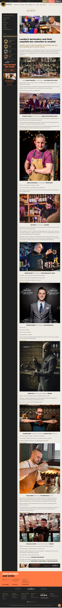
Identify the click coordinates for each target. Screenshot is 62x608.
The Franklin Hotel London (51, 80)
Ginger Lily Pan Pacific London (49, 116)
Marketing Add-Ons (52, 561)
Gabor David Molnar (32, 182)
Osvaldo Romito (27, 433)
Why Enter (23, 597)
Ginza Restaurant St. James (48, 273)
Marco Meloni (30, 495)
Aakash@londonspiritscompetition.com (19, 605)
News (4, 21)
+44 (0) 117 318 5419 (35, 605)
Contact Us (4, 598)
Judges (26, 4)
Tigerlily (51, 543)
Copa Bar (46, 224)
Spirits (44, 4)
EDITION (50, 393)
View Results (34, 561)
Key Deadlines (25, 584)
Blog (34, 4)
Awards (3, 596)
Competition (16, 4)
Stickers (37, 4)
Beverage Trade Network (37, 557)
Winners (30, 4)
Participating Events (35, 597)
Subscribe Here (44, 597)
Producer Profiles (7, 29)
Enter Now (5, 70)
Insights (5, 19)
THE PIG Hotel (49, 182)
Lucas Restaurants (48, 325)
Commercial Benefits (12, 70)
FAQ (3, 597)
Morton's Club (47, 433)
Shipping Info (24, 598)
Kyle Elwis (33, 224)
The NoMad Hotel (44, 495)
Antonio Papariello (30, 80)
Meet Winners (5, 584)
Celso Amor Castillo (31, 543)
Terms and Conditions (54, 596)
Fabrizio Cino (31, 393)
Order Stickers (43, 561)
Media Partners (15, 597)
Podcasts (5, 27)
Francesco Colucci (27, 116)
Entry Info (22, 4)
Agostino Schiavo (30, 325)
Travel (4, 24)
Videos (41, 4)
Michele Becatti (29, 273)
